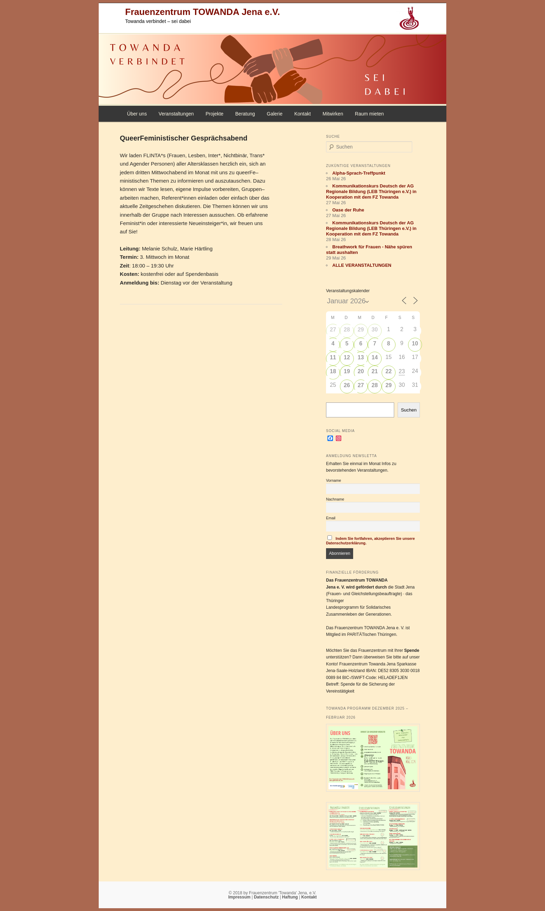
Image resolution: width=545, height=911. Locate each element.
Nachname (335, 499)
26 (347, 385)
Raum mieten (369, 114)
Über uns (137, 114)
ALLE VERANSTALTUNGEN (361, 265)
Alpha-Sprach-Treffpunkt (358, 173)
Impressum (240, 897)
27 (333, 330)
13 (361, 357)
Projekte (214, 114)
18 (333, 371)
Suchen (408, 410)
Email (330, 518)
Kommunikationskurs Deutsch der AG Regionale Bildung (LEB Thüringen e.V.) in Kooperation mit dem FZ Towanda (371, 191)
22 (388, 371)
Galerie (275, 114)
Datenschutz (267, 897)
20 (361, 371)
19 (347, 371)
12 (347, 357)
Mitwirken (333, 114)
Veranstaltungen (176, 114)
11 (333, 357)
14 (375, 357)
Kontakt (302, 114)
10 (415, 343)
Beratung (245, 114)
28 (347, 330)
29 (361, 330)
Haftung (290, 897)
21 (375, 371)
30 (375, 330)
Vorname (333, 480)
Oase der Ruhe (348, 210)
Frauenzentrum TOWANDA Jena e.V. (202, 12)
